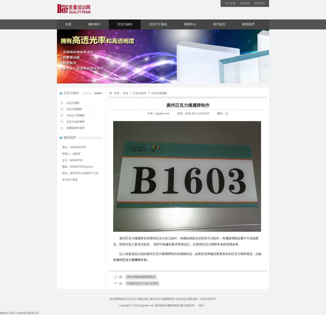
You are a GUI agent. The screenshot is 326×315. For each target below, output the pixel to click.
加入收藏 (230, 3)
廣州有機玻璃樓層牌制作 (141, 276)
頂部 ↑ (201, 305)
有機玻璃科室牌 (75, 128)
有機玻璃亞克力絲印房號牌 (142, 283)
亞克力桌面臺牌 (75, 121)
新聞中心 (190, 24)
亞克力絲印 (124, 24)
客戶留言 (219, 24)
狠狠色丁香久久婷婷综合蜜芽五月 (19, 313)
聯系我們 (259, 3)
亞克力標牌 (72, 102)
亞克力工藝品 (158, 24)
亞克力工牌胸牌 (75, 115)
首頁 (68, 24)
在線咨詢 (245, 3)
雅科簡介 (94, 24)
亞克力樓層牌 (159, 93)
